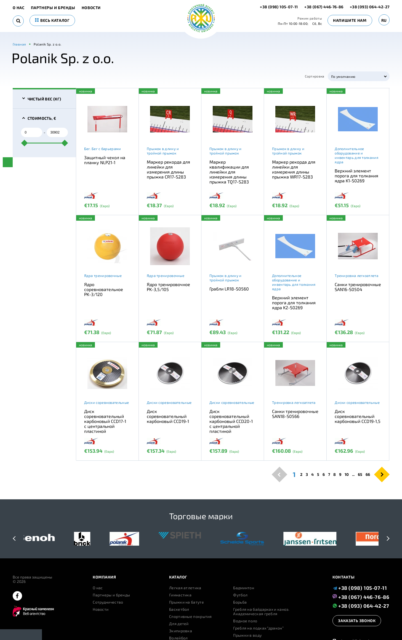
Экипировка (180, 631)
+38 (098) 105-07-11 (279, 6)
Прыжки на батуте (186, 602)
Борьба (240, 602)
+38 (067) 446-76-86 (324, 6)
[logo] (201, 18)
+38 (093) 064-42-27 (370, 6)
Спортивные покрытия (190, 616)
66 (368, 474)
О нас (19, 8)
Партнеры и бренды (53, 8)
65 (360, 474)
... (353, 474)
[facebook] (17, 596)
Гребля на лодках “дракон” (258, 628)
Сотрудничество (108, 602)
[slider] (24, 143)
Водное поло (245, 621)
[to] (57, 132)
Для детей (179, 624)
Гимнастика (180, 595)
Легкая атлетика (185, 588)
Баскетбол (179, 609)
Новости (91, 8)
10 (347, 474)
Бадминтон (243, 588)
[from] (31, 132)
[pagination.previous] (279, 474)
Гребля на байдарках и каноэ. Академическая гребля (261, 611)
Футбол (240, 595)
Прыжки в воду (247, 635)
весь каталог (52, 20)
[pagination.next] (382, 474)
